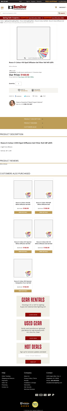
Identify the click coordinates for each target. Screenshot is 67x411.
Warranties (27, 385)
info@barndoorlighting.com (54, 382)
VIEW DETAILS (23, 212)
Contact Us (5, 387)
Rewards (39, 1)
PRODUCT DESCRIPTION (32, 119)
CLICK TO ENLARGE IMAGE (34, 58)
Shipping (37, 90)
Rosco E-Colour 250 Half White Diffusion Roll (43, 203)
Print (44, 96)
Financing (4, 385)
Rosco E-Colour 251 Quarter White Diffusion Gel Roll (22, 242)
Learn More (33, 315)
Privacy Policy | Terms (30, 378)
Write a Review (13, 66)
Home (2, 21)
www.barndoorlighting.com (37, 307)
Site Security (27, 387)
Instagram (29, 395)
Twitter (21, 395)
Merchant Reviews (29, 389)
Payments (5, 380)
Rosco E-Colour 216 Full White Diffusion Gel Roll (23, 203)
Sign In (28, 1)
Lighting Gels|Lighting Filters (12, 21)
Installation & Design (30, 382)
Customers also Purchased (30, 127)
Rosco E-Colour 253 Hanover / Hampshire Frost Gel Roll (23, 282)
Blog (25, 395)
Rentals (26, 380)
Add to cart (35, 83)
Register (33, 1)
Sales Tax (4, 382)
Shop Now (33, 338)
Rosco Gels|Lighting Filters (27, 21)
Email (36, 96)
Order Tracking (6, 376)
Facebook (16, 395)
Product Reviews (30, 123)
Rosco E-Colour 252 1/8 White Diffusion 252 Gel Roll (43, 242)
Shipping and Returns (8, 378)
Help (20, 1)
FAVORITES (24, 90)
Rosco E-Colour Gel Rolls (41, 21)
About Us (26, 376)
